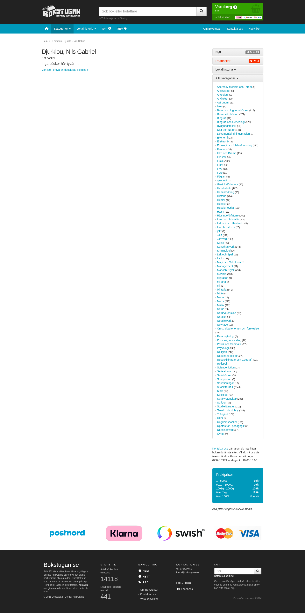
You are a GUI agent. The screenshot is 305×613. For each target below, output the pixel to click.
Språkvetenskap (227, 398)
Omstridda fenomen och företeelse (238, 328)
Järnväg (222, 238)
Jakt (219, 235)
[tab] (238, 52)
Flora (220, 164)
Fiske (220, 161)
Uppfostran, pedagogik (231, 426)
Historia (221, 196)
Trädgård (222, 414)
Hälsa (220, 211)
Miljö (220, 293)
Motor (220, 301)
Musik (220, 305)
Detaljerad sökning (224, 576)
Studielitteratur (226, 406)
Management (225, 266)
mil (219, 285)
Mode (220, 297)
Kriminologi (224, 250)
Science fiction (226, 367)
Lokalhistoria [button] (226, 69)
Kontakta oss (235, 28)
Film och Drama (226, 153)
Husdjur (221, 203)
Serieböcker (224, 375)
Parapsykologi (225, 336)
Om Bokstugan (212, 28)
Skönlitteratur (225, 387)
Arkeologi (222, 94)
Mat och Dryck (225, 270)
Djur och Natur (226, 129)
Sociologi (222, 394)
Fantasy (222, 149)
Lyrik (220, 258)
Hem (45, 41)
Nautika (221, 316)
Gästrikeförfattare (227, 184)
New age (222, 324)
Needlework (224, 320)
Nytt (106, 28)
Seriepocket (224, 379)
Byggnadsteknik (226, 125)
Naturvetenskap (226, 312)
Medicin (221, 274)
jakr (219, 231)
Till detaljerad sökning (114, 18)
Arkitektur (222, 98)
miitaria (221, 281)
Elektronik (223, 141)
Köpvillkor (254, 28)
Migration (222, 277)
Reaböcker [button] (238, 61)
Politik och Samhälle (229, 344)
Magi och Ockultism (229, 262)
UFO (220, 418)
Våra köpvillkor (149, 599)
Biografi (221, 118)
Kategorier (62, 28)
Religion (222, 351)
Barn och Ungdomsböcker (233, 110)
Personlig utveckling (229, 340)
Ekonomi (222, 137)
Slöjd (220, 390)
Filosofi (221, 157)
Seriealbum (224, 371)
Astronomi (223, 102)
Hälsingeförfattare (228, 215)
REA (122, 28)
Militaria (221, 289)
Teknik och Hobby (228, 410)
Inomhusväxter (226, 227)
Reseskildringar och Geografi (234, 359)
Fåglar (221, 176)
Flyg (219, 168)
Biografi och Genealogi (231, 122)
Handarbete (224, 188)
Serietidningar (225, 383)
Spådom (222, 402)
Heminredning (225, 192)
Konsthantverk (226, 246)
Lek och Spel (225, 254)
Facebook (185, 589)
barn (220, 106)
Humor (221, 199)
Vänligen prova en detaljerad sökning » (65, 69)
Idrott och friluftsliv (228, 219)
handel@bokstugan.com (188, 572)
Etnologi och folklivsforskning (234, 145)
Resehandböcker (227, 355)
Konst (220, 242)
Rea (143, 582)
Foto (220, 172)
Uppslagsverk (225, 429)
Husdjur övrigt (225, 207)
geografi (222, 180)
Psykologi (223, 348)
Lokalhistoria (86, 28)
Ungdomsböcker (227, 422)
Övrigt (220, 433)
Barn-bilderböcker (228, 114)
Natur (220, 309)
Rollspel (222, 363)
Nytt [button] (238, 52)
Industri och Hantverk (230, 223)
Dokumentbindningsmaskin (233, 133)
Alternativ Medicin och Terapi (234, 86)
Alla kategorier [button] (227, 78)
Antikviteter (223, 90)
